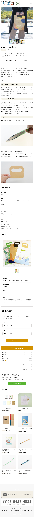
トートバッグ (3, 66)
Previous (2, 7)
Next (32, 7)
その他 (10, 66)
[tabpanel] (17, 23)
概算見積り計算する (17, 340)
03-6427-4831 (19, 502)
